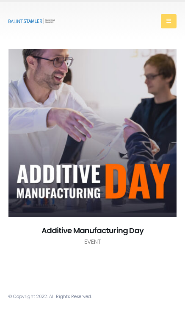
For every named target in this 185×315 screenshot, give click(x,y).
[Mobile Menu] (169, 21)
